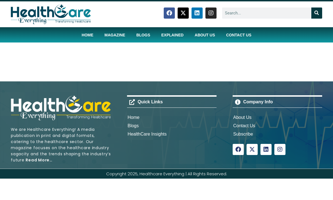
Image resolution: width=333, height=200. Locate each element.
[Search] (316, 13)
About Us (205, 35)
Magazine (115, 35)
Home (87, 35)
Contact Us (238, 35)
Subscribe (243, 134)
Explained (172, 35)
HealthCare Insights (147, 134)
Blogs (143, 35)
